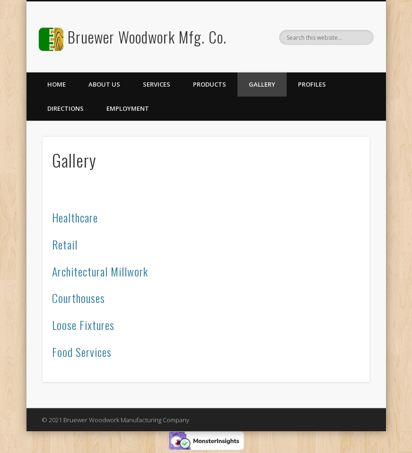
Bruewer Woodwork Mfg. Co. (147, 37)
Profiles (312, 84)
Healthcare (75, 217)
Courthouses (78, 297)
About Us (104, 84)
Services (156, 84)
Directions (65, 108)
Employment (127, 108)
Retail (65, 244)
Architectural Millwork (100, 271)
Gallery (262, 84)
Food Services (82, 351)
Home (56, 84)
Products (209, 84)
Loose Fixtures (83, 324)
